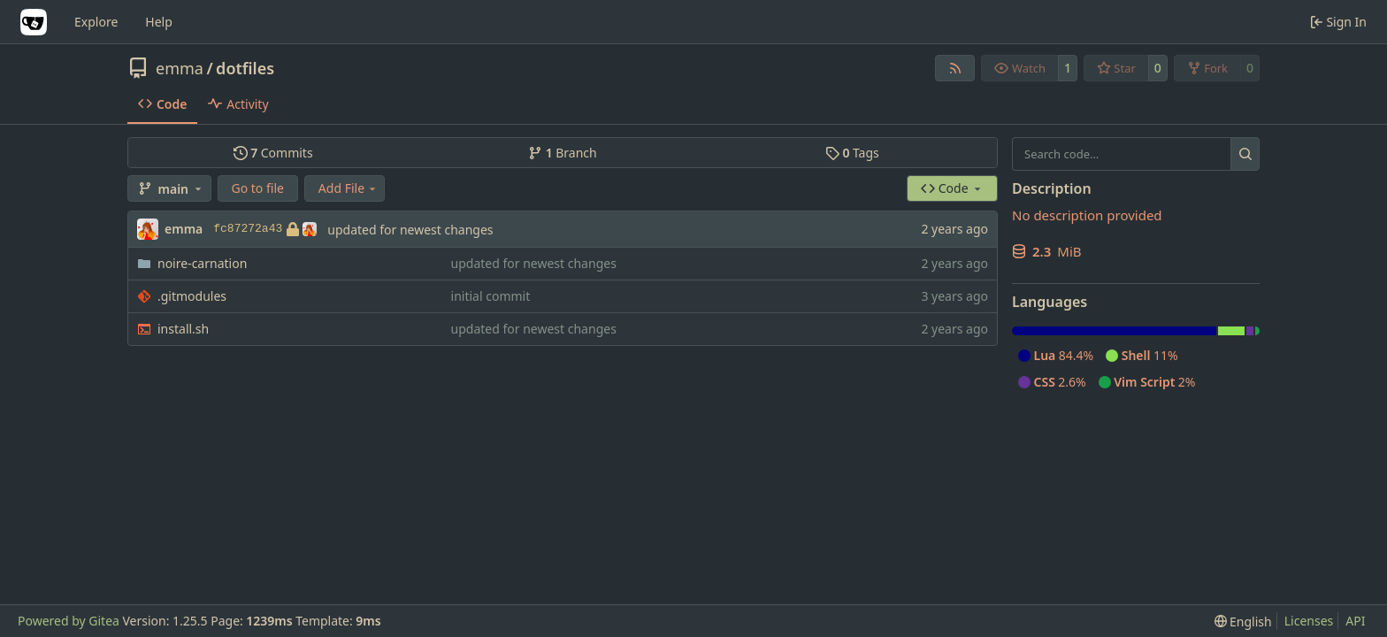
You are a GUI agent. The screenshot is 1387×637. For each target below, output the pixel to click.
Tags (852, 152)
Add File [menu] (348, 188)
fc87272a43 (265, 229)
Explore (96, 21)
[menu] (1243, 621)
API (1355, 620)
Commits (273, 152)
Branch (562, 152)
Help (158, 21)
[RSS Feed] (955, 68)
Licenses (1309, 620)
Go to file (258, 188)
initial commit (491, 296)
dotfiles (245, 68)
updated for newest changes (410, 229)
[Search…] (1245, 154)
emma (179, 68)
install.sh (183, 328)
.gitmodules (191, 296)
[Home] (33, 22)
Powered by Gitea (68, 620)
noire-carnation (202, 263)
